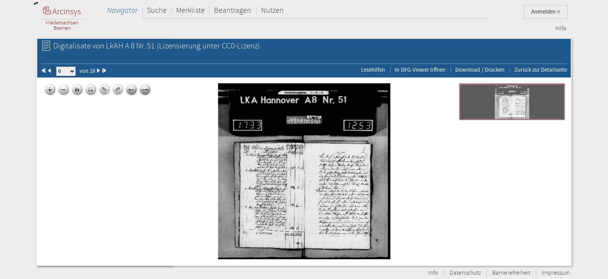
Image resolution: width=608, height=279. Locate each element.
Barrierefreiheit (511, 273)
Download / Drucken (479, 70)
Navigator (122, 10)
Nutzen (272, 10)
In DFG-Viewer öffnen (420, 70)
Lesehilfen (373, 70)
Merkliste (190, 10)
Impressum (556, 273)
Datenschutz (465, 273)
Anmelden (545, 12)
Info (433, 273)
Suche (157, 10)
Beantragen (233, 10)
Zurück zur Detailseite (540, 70)
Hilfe (560, 28)
